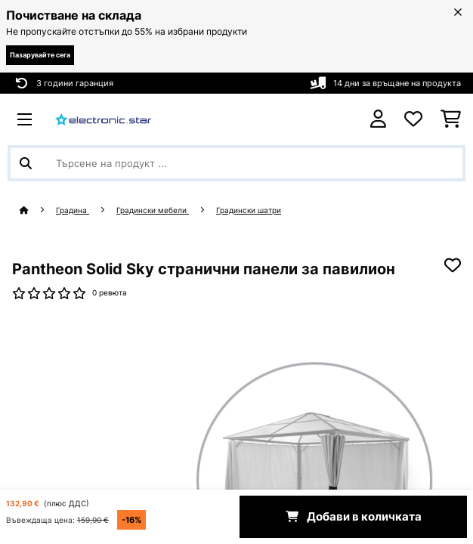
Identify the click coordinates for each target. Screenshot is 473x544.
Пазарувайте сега (40, 55)
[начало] (38, 210)
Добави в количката (354, 517)
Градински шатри (248, 210)
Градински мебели (152, 210)
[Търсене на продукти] (236, 163)
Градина (72, 210)
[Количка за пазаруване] (451, 119)
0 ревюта (109, 293)
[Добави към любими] (452, 265)
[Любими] (413, 119)
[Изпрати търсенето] (26, 163)
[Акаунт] (378, 119)
